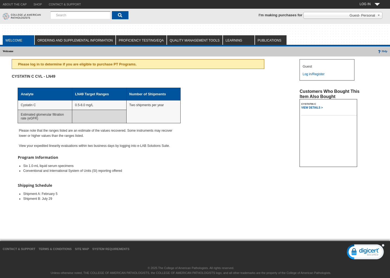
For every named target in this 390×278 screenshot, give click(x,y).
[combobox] (80, 15)
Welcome (13, 40)
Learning (234, 40)
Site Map (82, 249)
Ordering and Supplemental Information (75, 40)
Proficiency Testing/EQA (141, 40)
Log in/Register (314, 74)
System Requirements (111, 249)
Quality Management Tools (195, 40)
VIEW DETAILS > (312, 107)
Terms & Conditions (55, 249)
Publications (269, 40)
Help (382, 51)
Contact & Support (19, 249)
